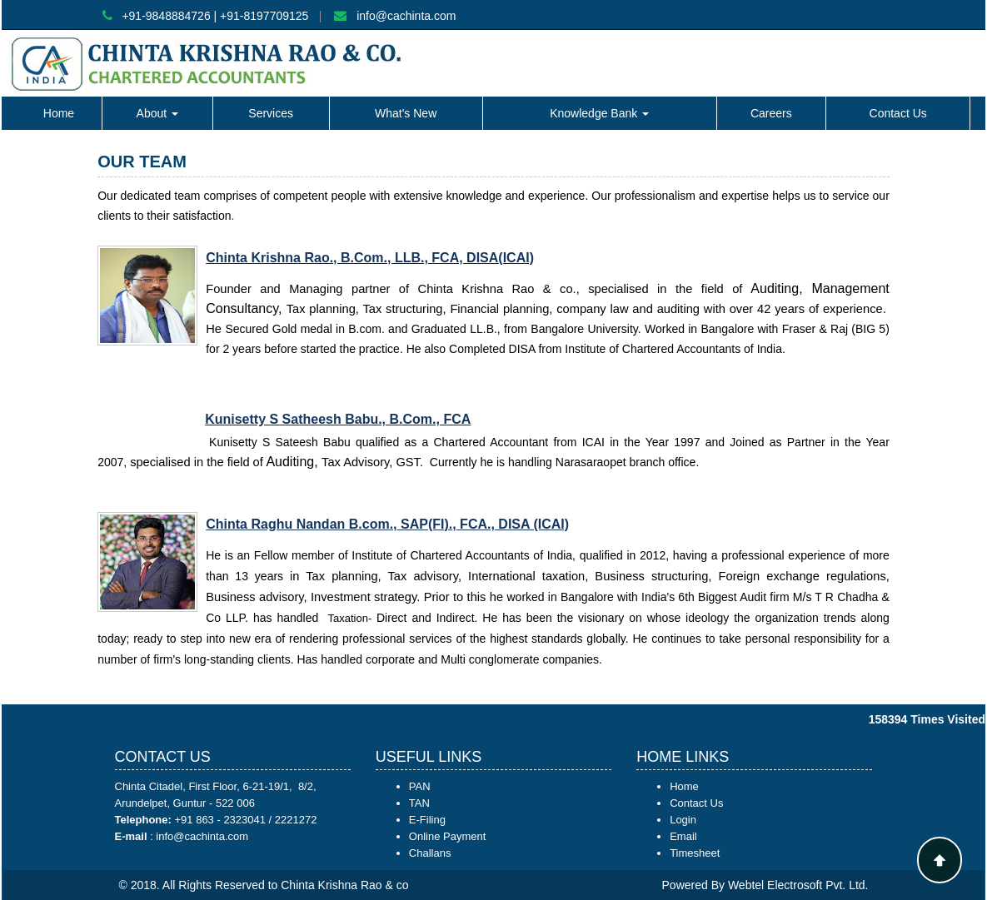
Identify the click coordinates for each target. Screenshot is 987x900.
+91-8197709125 (264, 15)
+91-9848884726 (166, 15)
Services (270, 113)
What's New (405, 113)
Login (683, 819)
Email (683, 836)
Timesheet (695, 853)
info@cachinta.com (406, 15)
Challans (430, 853)
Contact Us (898, 113)
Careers (771, 113)
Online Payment (447, 836)
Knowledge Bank (599, 113)
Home (58, 113)
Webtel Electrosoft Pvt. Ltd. (798, 885)
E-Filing (427, 819)
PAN (420, 786)
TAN (419, 803)
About (157, 113)
